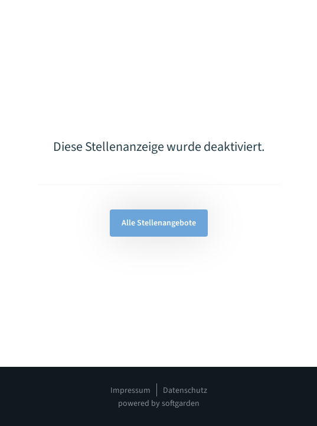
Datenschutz (185, 390)
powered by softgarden (159, 403)
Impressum (130, 390)
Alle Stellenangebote (159, 223)
